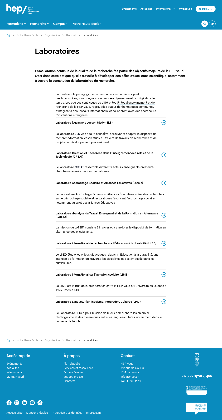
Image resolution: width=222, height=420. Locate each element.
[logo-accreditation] (196, 390)
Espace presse (73, 376)
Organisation (52, 35)
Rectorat (71, 35)
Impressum (93, 412)
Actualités (146, 8)
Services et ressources (78, 368)
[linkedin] (24, 402)
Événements (129, 8)
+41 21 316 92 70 (131, 381)
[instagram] (16, 402)
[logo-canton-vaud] (197, 360)
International (14, 372)
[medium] (32, 402)
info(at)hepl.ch (130, 376)
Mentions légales (37, 412)
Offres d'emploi (73, 372)
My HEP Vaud (15, 376)
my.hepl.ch (185, 8)
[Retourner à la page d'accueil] (8, 35)
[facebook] (9, 402)
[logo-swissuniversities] (197, 376)
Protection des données (67, 412)
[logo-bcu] (196, 409)
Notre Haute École (27, 35)
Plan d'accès (72, 363)
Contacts (69, 381)
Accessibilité (14, 412)
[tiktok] (40, 402)
